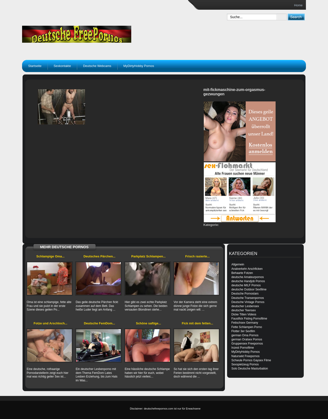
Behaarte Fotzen (242, 273)
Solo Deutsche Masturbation (249, 368)
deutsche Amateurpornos (247, 277)
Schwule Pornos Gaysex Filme (251, 360)
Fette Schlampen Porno (246, 327)
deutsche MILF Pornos (246, 285)
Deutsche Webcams (97, 66)
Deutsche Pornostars (245, 293)
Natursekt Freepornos (245, 356)
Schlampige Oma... (50, 256)
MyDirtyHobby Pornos (138, 66)
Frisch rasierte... (197, 256)
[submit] (296, 16)
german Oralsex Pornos (246, 339)
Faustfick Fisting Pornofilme (249, 318)
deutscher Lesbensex (245, 306)
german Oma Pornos (244, 335)
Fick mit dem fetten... (197, 323)
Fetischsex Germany (244, 322)
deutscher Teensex (243, 310)
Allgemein (237, 264)
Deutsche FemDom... (99, 323)
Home (298, 5)
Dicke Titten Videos (243, 314)
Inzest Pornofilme (242, 347)
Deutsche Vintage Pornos (247, 302)
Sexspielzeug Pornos (245, 364)
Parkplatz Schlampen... (148, 256)
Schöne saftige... (148, 323)
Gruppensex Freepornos (247, 343)
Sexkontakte (62, 66)
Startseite (34, 66)
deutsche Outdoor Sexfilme (249, 289)
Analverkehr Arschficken (247, 269)
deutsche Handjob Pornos (248, 281)
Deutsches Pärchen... (99, 256)
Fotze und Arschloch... (50, 323)
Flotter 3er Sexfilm (243, 331)
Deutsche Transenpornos (247, 298)
